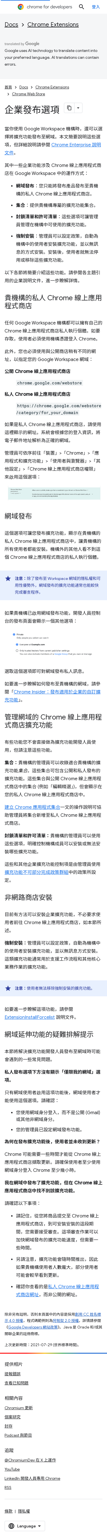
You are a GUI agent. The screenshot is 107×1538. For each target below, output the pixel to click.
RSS (8, 1487)
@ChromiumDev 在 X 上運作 (30, 1460)
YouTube (12, 1469)
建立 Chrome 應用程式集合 (32, 807)
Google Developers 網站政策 (33, 1327)
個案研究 (13, 1417)
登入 (96, 6)
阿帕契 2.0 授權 (66, 1320)
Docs (11, 24)
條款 (9, 1511)
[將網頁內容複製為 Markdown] (69, 108)
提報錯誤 (13, 1373)
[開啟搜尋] (81, 6)
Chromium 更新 (19, 1407)
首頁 (8, 87)
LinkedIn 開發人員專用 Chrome (32, 1478)
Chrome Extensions (53, 24)
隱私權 (24, 1511)
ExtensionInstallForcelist (30, 1017)
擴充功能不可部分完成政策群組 (36, 872)
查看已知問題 (17, 1383)
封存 (9, 1426)
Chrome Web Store (28, 94)
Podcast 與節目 (18, 1435)
